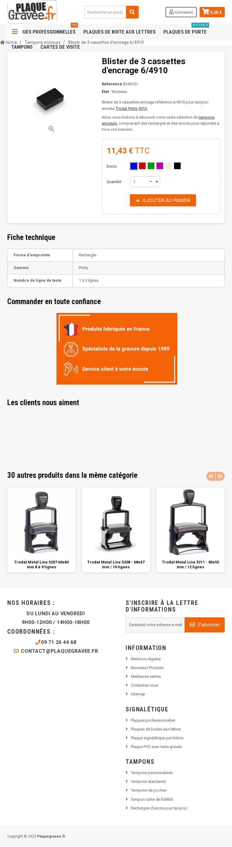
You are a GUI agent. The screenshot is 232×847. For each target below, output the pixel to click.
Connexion (181, 12)
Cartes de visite (60, 47)
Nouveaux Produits (147, 667)
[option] (41, 530)
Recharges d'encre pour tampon (159, 808)
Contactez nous (144, 685)
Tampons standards (148, 781)
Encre (112, 166)
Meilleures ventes (146, 676)
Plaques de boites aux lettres (156, 729)
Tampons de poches (149, 790)
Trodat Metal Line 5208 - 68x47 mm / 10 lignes (115, 564)
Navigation (14, 31)
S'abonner (205, 625)
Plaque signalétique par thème (157, 738)
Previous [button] (210, 476)
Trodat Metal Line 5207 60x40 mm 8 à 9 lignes (41, 564)
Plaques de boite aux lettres (119, 32)
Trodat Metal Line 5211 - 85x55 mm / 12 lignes (190, 564)
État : (106, 91)
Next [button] (220, 476)
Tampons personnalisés (152, 772)
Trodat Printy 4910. (132, 108)
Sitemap (138, 694)
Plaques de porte (186, 29)
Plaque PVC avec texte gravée (156, 746)
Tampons (22, 47)
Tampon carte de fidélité (152, 799)
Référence (112, 84)
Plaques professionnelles (44, 29)
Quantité (114, 181)
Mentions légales (146, 659)
